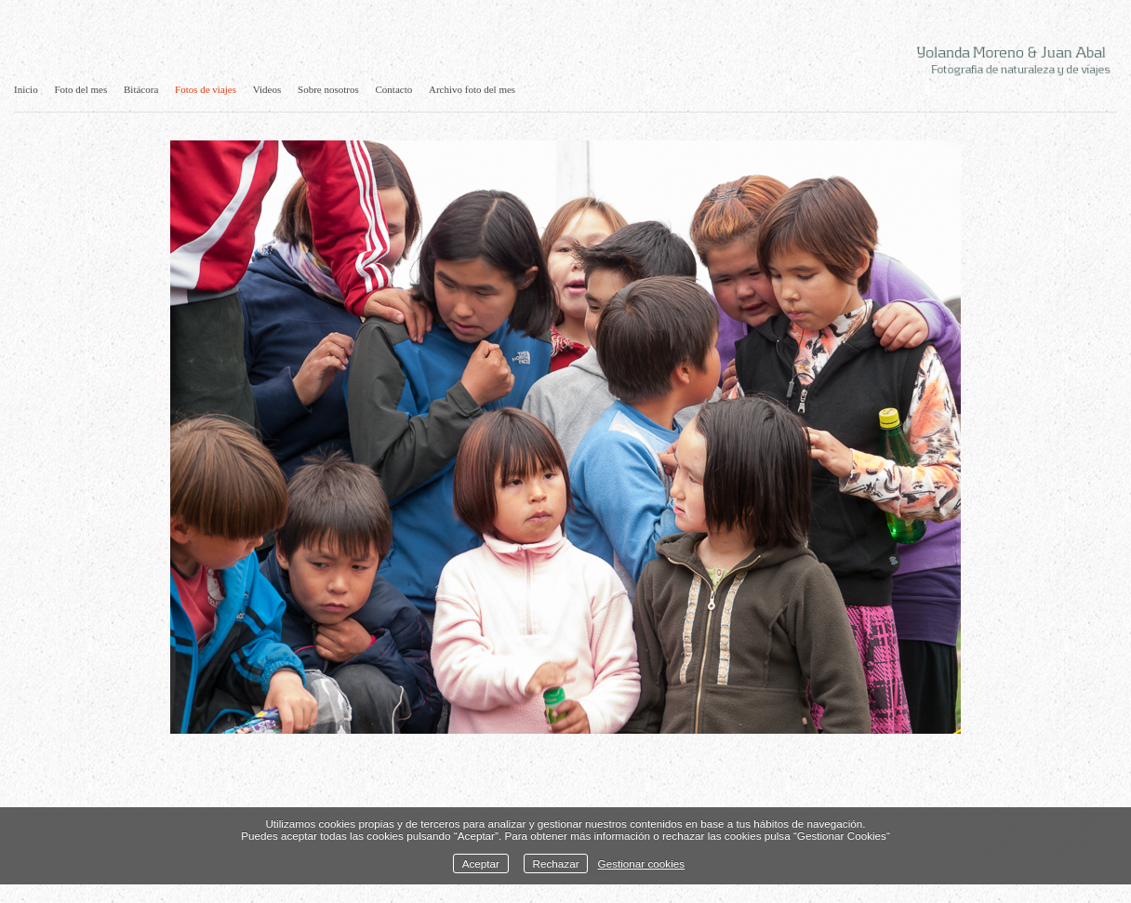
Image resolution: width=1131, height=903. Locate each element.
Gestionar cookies (641, 863)
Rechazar (556, 863)
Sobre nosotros (328, 89)
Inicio (26, 89)
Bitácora (141, 89)
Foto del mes (80, 89)
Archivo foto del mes (472, 89)
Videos (267, 89)
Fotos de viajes (205, 89)
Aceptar (480, 863)
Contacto (394, 89)
